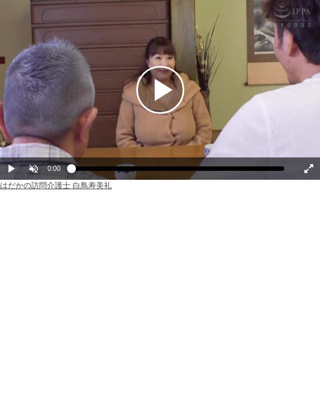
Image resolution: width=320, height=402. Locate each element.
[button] (33, 168)
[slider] (177, 171)
